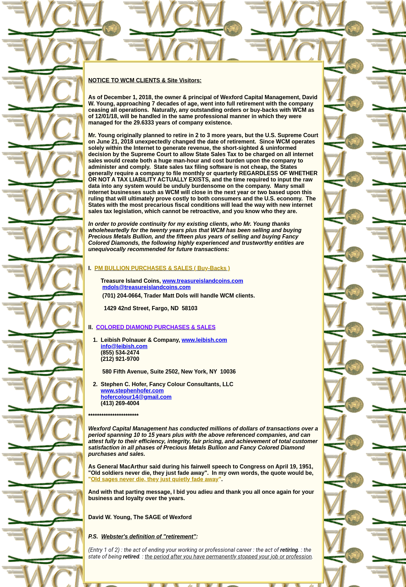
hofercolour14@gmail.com (136, 397)
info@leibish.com (124, 346)
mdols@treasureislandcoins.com (146, 287)
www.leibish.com (204, 340)
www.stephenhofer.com (132, 391)
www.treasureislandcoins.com (203, 281)
